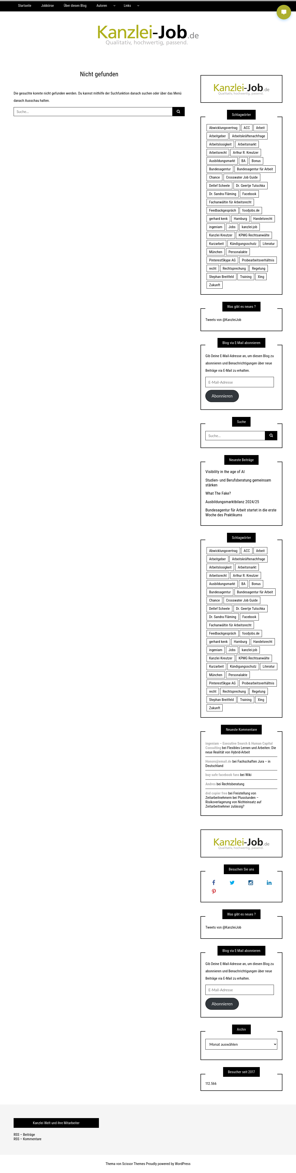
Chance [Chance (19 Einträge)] (214, 177)
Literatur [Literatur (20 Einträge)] (269, 244)
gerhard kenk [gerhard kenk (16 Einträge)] (218, 218)
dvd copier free (216, 793)
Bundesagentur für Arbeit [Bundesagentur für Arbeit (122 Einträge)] (255, 169)
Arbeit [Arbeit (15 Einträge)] (260, 128)
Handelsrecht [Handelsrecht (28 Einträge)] (262, 218)
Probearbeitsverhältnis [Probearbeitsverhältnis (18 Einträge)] (258, 260)
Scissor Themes (133, 1164)
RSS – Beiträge (24, 1134)
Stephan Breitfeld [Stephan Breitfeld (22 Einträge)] (221, 277)
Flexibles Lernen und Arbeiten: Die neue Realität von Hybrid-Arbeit (240, 750)
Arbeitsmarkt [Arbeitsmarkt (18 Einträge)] (247, 144)
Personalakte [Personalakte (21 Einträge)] (237, 252)
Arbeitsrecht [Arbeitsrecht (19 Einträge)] (217, 152)
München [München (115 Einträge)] (215, 252)
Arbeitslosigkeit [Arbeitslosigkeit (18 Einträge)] (220, 144)
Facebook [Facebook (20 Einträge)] (249, 194)
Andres (210, 784)
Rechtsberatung (233, 784)
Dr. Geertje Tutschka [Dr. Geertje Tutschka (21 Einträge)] (250, 185)
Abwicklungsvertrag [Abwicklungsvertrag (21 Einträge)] (223, 128)
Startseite (24, 6)
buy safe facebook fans (222, 775)
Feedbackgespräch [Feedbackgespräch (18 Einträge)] (222, 210)
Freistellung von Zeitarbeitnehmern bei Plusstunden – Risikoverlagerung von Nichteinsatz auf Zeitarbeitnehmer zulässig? (233, 800)
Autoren (101, 6)
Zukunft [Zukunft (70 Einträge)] (214, 285)
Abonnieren (222, 395)
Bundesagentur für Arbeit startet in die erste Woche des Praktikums (240, 512)
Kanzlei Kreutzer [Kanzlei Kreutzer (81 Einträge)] (220, 235)
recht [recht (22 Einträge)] (212, 268)
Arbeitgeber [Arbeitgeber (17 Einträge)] (217, 136)
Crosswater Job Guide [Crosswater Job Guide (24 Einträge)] (242, 177)
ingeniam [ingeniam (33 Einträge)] (215, 227)
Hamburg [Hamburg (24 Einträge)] (240, 218)
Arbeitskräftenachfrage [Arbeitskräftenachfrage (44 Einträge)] (248, 136)
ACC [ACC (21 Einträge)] (247, 128)
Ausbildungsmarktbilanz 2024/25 (232, 501)
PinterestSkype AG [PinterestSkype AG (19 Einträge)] (222, 260)
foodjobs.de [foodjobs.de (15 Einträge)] (251, 210)
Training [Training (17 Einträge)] (246, 277)
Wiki (248, 775)
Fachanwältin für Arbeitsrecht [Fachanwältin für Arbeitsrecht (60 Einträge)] (230, 202)
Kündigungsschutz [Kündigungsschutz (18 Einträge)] (243, 244)
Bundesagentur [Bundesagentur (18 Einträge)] (220, 169)
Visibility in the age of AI (224, 471)
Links (127, 6)
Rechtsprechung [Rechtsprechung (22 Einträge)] (234, 268)
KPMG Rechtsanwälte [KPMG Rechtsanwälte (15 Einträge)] (254, 235)
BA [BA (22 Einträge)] (243, 161)
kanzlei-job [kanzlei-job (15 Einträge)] (249, 227)
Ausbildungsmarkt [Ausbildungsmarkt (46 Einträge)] (222, 161)
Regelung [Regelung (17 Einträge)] (258, 268)
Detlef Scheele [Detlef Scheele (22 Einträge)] (219, 185)
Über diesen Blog (75, 6)
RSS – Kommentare (27, 1139)
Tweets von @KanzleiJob (223, 320)
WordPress (183, 1164)
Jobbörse (47, 6)
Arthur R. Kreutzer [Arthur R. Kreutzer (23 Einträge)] (245, 152)
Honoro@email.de (218, 761)
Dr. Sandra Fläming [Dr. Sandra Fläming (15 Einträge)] (222, 194)
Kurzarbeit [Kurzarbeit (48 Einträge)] (216, 244)
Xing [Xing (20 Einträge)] (261, 277)
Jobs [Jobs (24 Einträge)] (231, 227)
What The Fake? (218, 493)
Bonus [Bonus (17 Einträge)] (256, 161)
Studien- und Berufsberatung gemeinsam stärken (238, 482)
